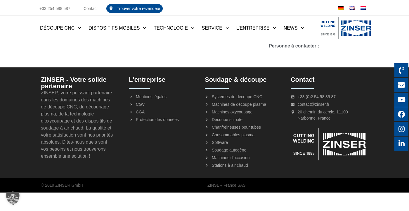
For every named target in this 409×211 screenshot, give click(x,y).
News (294, 28)
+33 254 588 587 (54, 8)
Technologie (174, 28)
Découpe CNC (61, 28)
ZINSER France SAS (226, 185)
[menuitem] (340, 8)
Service (215, 28)
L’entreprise (256, 28)
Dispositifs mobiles (118, 28)
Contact (91, 8)
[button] (13, 198)
